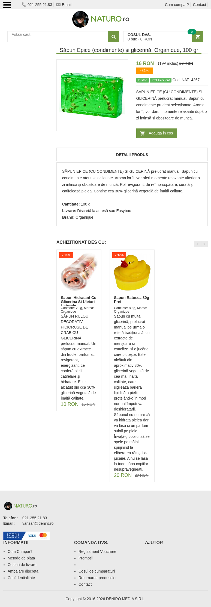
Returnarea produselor (98, 578)
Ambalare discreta (23, 571)
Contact (199, 4)
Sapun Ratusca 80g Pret (131, 299)
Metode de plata (21, 558)
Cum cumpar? (177, 4)
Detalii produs (132, 155)
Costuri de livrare (22, 564)
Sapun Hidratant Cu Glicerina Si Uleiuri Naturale (79, 301)
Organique (84, 217)
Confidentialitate (21, 578)
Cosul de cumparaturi (97, 571)
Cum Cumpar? (20, 551)
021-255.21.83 (37, 4)
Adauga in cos (161, 133)
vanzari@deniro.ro (38, 523)
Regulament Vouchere (97, 551)
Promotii (85, 558)
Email (63, 4)
